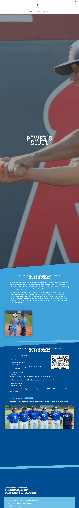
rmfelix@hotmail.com (28, 389)
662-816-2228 (29, 398)
